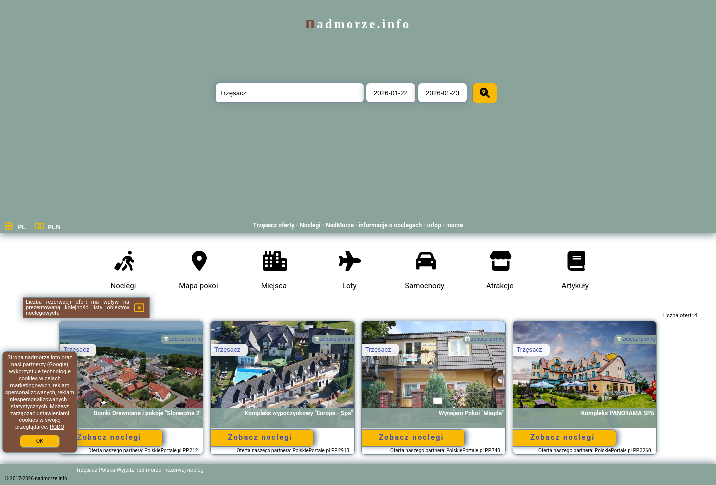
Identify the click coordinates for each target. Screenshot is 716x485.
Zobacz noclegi (109, 437)
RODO (57, 427)
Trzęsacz (76, 349)
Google (58, 364)
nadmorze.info (358, 24)
